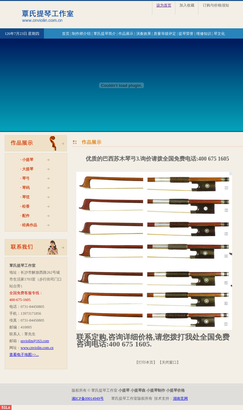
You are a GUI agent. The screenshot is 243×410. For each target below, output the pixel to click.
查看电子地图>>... (24, 354)
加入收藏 (186, 5)
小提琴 (27, 160)
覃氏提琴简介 (104, 33)
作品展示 (125, 33)
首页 (65, 33)
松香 (26, 206)
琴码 (26, 188)
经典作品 (29, 225)
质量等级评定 (165, 33)
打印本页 (145, 362)
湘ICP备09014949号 (88, 398)
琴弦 (26, 197)
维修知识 (203, 33)
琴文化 (219, 33)
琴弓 (26, 178)
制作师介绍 (81, 33)
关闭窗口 (169, 362)
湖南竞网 (180, 398)
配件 (26, 216)
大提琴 (27, 169)
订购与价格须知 (216, 5)
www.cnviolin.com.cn (37, 348)
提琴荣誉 (186, 33)
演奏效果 (143, 33)
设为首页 (163, 5)
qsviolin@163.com (35, 341)
